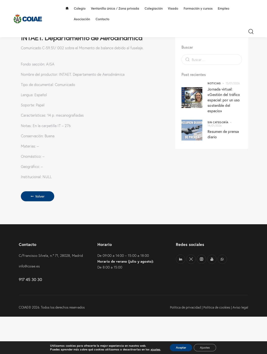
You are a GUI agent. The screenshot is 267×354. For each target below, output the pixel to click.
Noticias (214, 104)
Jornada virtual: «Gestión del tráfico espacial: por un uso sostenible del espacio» (224, 120)
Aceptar (181, 347)
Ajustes (205, 347)
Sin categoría (218, 143)
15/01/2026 (233, 104)
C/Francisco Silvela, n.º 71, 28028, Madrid (51, 293)
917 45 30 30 (30, 317)
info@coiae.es (29, 303)
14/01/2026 (215, 146)
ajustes (155, 349)
